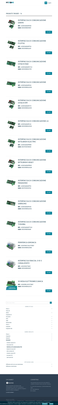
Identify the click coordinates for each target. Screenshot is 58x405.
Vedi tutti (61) (10, 357)
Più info (49, 32)
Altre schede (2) (10, 351)
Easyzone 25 (9, 314)
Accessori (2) (9, 355)
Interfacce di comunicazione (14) (14, 347)
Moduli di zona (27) (11, 349)
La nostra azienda (10, 392)
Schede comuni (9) (11, 353)
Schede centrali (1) (11, 343)
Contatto (33, 391)
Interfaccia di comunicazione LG (33, 121)
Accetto (51, 403)
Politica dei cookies (48, 401)
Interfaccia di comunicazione (32, 82)
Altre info (56, 403)
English (49, 3)
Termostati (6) (10, 345)
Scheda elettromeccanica (30, 281)
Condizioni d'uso (20, 401)
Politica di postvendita (30, 401)
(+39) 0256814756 (35, 389)
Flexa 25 (8, 311)
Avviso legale (39, 401)
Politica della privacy (11, 401)
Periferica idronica (27, 242)
